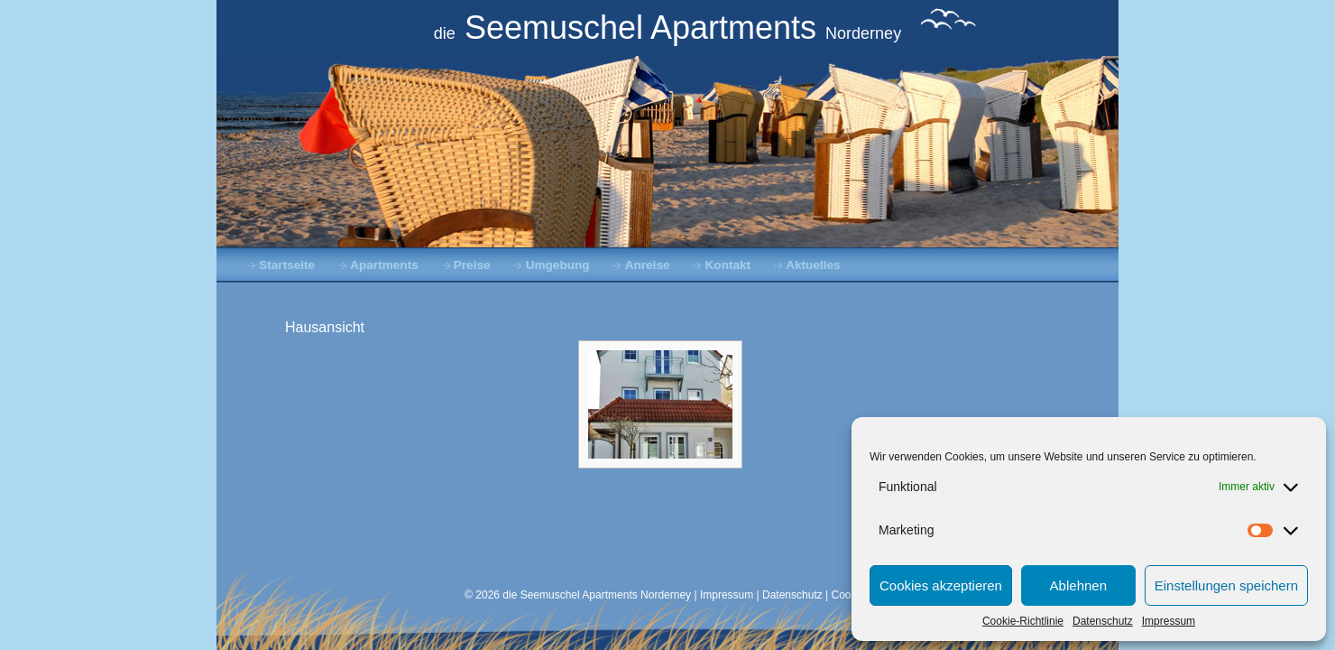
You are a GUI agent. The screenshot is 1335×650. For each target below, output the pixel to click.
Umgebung (558, 265)
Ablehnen (1078, 585)
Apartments (384, 265)
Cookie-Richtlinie (1022, 621)
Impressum (1168, 621)
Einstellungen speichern (1226, 585)
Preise (472, 265)
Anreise (647, 265)
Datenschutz (1103, 621)
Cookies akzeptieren (940, 585)
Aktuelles (813, 265)
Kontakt (728, 265)
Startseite (287, 265)
